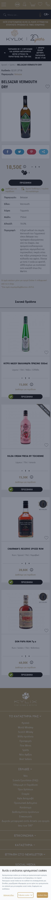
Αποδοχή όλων (42, 895)
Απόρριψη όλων (9, 895)
